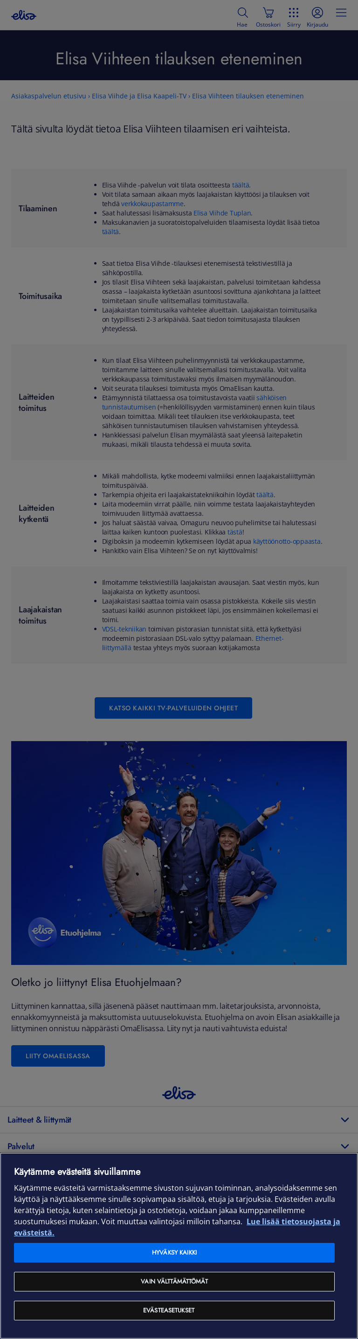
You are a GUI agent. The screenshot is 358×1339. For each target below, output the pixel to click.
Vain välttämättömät (174, 1281)
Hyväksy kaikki (174, 1252)
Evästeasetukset (168, 1310)
